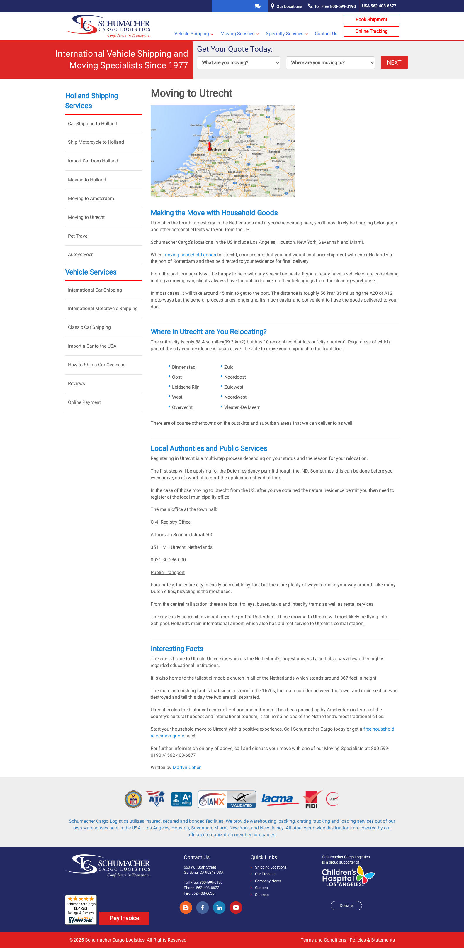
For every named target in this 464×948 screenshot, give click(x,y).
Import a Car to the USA (92, 346)
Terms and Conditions (323, 940)
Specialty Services (284, 33)
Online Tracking (371, 31)
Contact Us (326, 33)
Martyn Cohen (187, 767)
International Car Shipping (95, 290)
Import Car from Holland (93, 161)
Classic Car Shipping (89, 327)
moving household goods (190, 255)
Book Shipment (371, 19)
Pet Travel (78, 236)
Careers (259, 888)
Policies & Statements (372, 940)
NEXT (394, 62)
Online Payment (84, 402)
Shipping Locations (269, 867)
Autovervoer (80, 254)
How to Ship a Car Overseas (96, 365)
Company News (266, 881)
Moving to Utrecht (86, 217)
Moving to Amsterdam (91, 198)
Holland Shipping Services (91, 101)
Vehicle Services (90, 272)
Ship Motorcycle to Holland (96, 142)
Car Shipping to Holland (92, 123)
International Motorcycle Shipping (103, 308)
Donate (346, 905)
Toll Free (332, 6)
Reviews (76, 383)
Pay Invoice (124, 918)
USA (379, 6)
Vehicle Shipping (191, 33)
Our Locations (289, 6)
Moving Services (237, 33)
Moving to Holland (87, 179)
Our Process (263, 874)
